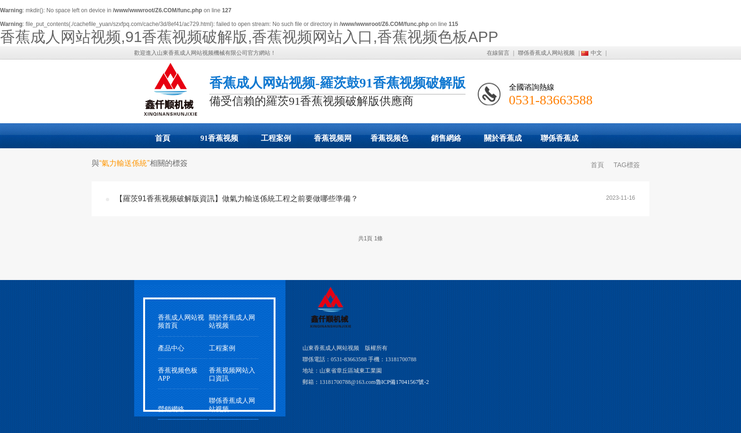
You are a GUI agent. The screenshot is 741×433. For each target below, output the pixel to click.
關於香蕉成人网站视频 (503, 141)
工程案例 (276, 138)
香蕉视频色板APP (389, 141)
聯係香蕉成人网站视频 (546, 53)
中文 (596, 53)
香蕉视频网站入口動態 (333, 141)
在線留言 (498, 53)
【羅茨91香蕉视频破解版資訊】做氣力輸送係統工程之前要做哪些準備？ (236, 199)
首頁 (162, 138)
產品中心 (171, 348)
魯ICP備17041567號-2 (402, 382)
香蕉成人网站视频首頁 (181, 321)
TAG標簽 (626, 165)
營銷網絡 (171, 409)
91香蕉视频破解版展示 (219, 141)
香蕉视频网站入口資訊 (232, 374)
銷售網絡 (446, 138)
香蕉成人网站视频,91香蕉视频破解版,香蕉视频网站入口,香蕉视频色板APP (249, 36)
